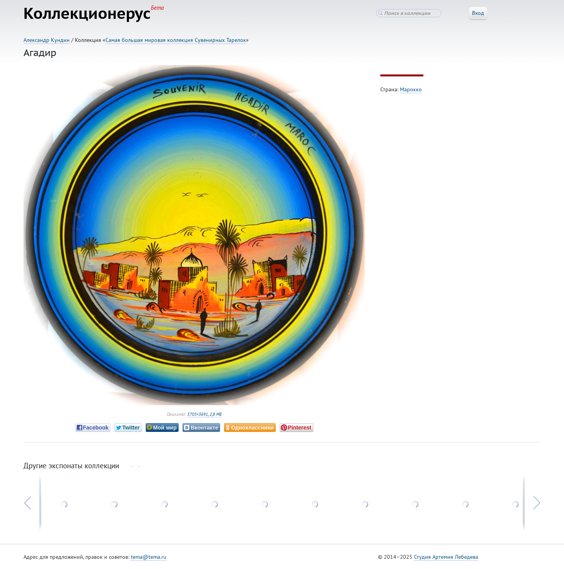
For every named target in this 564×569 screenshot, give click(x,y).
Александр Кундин (47, 39)
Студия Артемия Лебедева (446, 556)
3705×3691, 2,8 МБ (204, 414)
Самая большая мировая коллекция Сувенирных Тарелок (175, 39)
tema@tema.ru (148, 556)
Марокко (411, 89)
